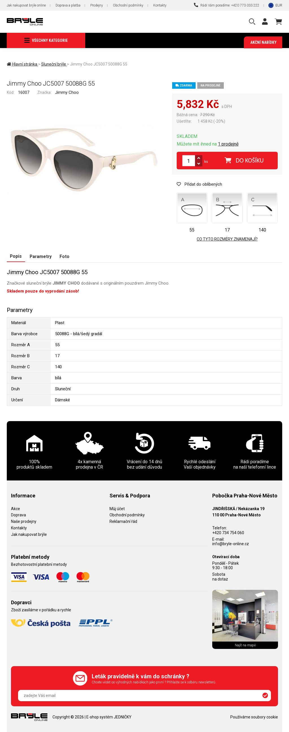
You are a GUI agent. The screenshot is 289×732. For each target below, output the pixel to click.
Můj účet (117, 508)
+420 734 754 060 (228, 532)
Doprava (18, 515)
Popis (16, 256)
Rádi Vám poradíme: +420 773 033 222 (226, 5)
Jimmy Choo (67, 92)
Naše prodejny (23, 521)
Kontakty (160, 5)
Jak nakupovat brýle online (26, 5)
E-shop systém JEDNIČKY (109, 717)
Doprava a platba (68, 5)
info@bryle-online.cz (230, 544)
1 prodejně (228, 144)
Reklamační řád (123, 521)
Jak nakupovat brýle (29, 534)
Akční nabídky (263, 42)
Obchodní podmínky (128, 5)
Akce (15, 508)
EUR (278, 5)
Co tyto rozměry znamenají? (227, 239)
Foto (64, 256)
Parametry (40, 256)
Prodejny (96, 5)
